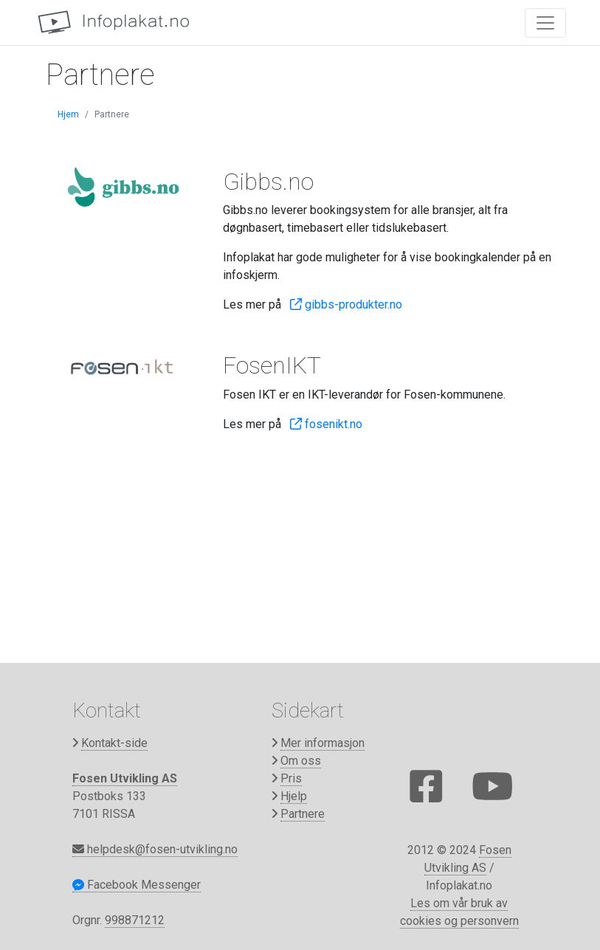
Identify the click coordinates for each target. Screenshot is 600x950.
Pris (291, 778)
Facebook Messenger (136, 885)
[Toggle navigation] (545, 23)
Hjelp (293, 796)
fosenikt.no (326, 424)
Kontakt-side (114, 743)
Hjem (68, 114)
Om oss (300, 761)
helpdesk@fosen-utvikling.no (155, 849)
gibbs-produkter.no (346, 304)
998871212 (135, 920)
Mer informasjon (322, 743)
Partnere (302, 814)
